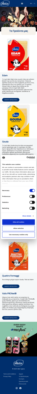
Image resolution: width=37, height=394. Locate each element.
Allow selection (18, 228)
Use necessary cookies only (18, 234)
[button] (22, 3)
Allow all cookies (18, 222)
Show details (26, 216)
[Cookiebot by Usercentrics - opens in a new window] (26, 157)
